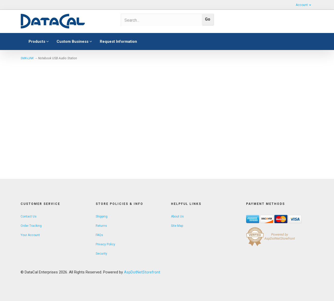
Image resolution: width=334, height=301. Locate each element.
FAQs (99, 235)
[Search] (159, 20)
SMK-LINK (27, 58)
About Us (177, 216)
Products (39, 41)
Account (303, 5)
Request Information (118, 41)
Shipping (101, 216)
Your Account (30, 235)
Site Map (177, 226)
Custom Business (74, 41)
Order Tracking (31, 226)
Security (101, 253)
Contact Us (29, 216)
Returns (101, 226)
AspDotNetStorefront (142, 272)
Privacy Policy (105, 244)
